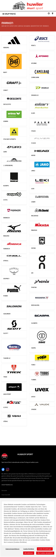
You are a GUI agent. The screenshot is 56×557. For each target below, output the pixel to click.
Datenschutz (11, 551)
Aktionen (4, 514)
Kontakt (4, 535)
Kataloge (4, 518)
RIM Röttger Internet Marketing (28, 553)
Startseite (4, 491)
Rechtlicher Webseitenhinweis (41, 551)
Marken (4, 499)
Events (3, 503)
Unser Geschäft (6, 495)
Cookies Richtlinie (19, 551)
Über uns (4, 523)
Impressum (4, 551)
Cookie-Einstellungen (28, 551)
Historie (4, 527)
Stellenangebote (6, 531)
